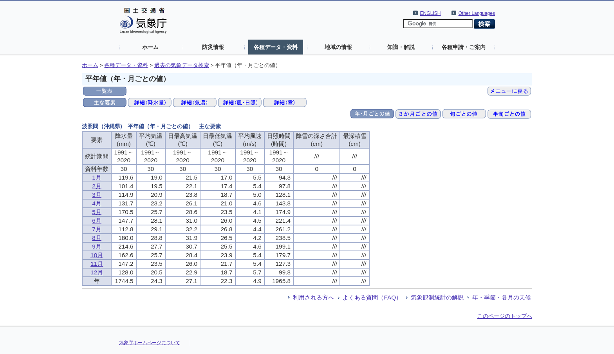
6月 (96, 220)
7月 (96, 229)
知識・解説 (401, 47)
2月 (96, 186)
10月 (96, 255)
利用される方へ (313, 297)
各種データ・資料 (276, 47)
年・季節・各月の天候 (501, 297)
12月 (96, 272)
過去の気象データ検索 (181, 65)
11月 (96, 263)
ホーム (150, 47)
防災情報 (213, 47)
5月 (96, 212)
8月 (96, 237)
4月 (96, 203)
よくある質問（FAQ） (372, 297)
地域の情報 (338, 47)
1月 (96, 177)
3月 (96, 194)
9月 (96, 246)
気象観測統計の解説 (437, 297)
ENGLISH (430, 13)
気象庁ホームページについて (149, 342)
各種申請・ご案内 (464, 47)
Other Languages (477, 13)
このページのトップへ (504, 316)
